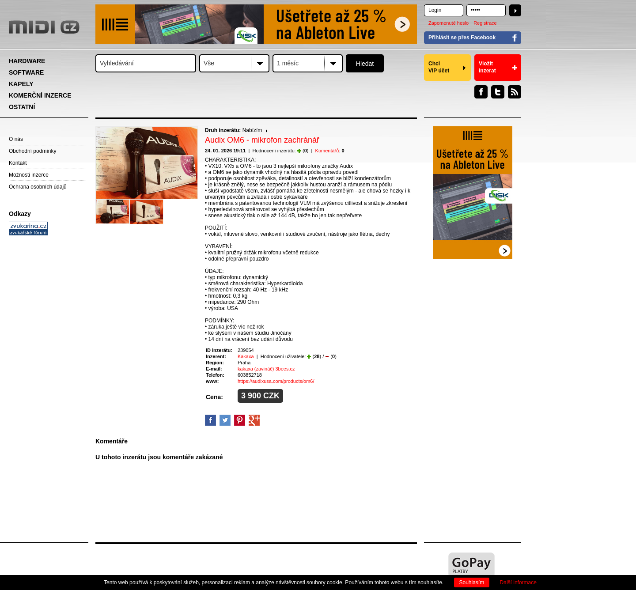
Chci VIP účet (438, 67)
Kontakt (18, 163)
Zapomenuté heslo (448, 23)
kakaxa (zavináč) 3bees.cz (266, 368)
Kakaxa (246, 356)
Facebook (481, 91)
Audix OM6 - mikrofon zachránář (262, 140)
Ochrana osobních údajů (38, 187)
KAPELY (21, 83)
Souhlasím (472, 582)
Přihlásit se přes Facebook (462, 37)
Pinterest (239, 420)
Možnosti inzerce (29, 175)
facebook (210, 420)
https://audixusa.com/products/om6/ (276, 381)
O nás (16, 139)
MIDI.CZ (44, 27)
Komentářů (327, 150)
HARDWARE (27, 60)
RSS (514, 91)
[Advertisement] (48, 373)
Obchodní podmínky (32, 151)
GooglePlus (254, 420)
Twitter (497, 91)
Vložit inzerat (487, 67)
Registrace (485, 23)
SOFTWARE (26, 72)
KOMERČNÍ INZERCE (40, 95)
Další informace (518, 582)
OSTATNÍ (22, 106)
